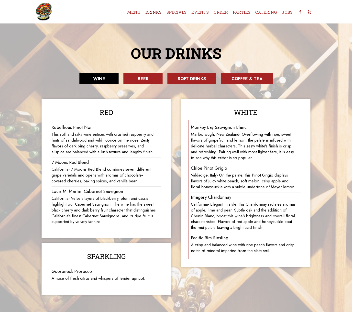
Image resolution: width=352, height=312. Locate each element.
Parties (241, 12)
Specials (176, 12)
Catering (266, 12)
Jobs (287, 12)
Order (221, 12)
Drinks (153, 12)
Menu (134, 12)
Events (200, 12)
